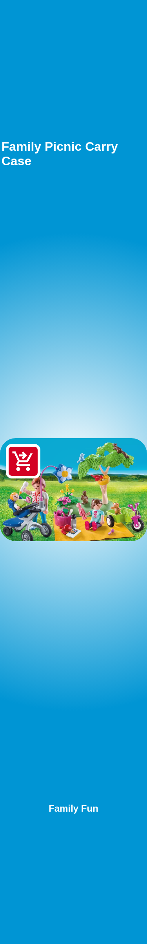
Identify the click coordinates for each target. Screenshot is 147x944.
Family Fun (73, 808)
